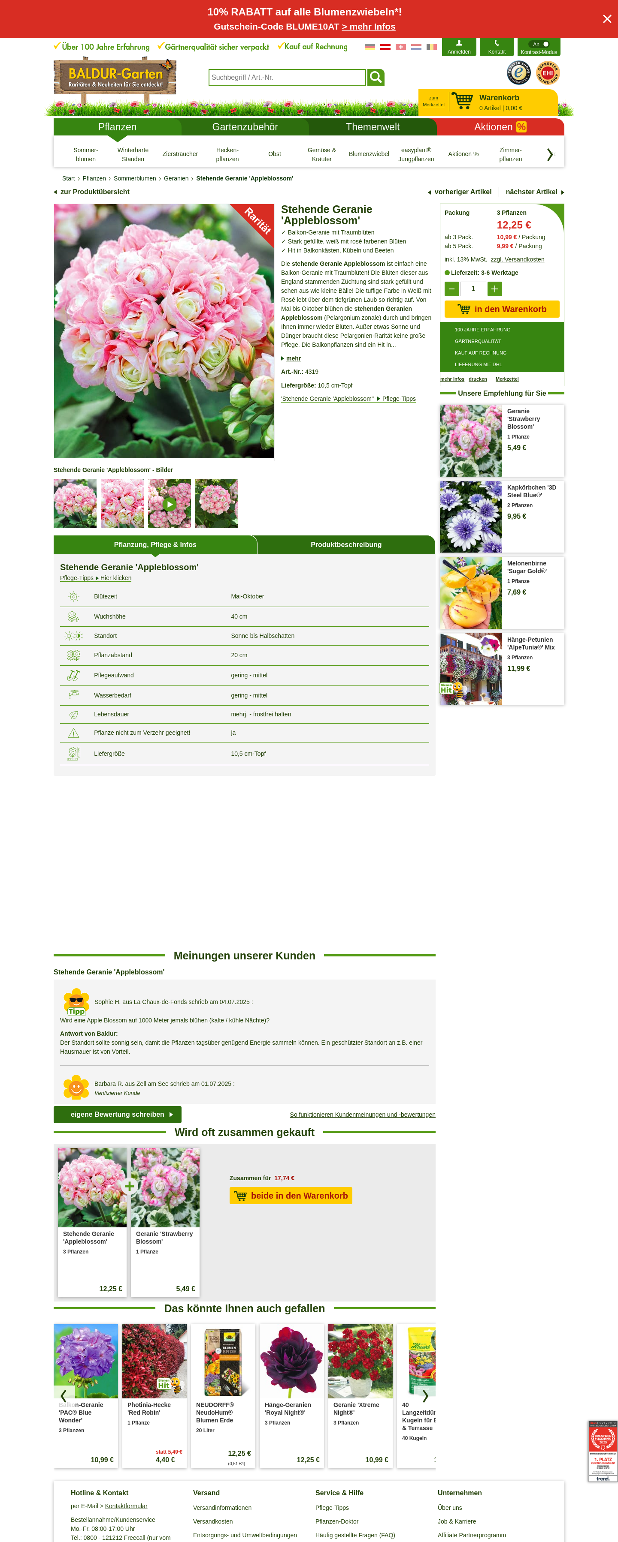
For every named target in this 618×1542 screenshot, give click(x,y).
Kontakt (497, 52)
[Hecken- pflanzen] (227, 154)
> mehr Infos (368, 26)
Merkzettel (507, 379)
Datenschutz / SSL (190, 1497)
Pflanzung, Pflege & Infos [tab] (155, 544)
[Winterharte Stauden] (133, 154)
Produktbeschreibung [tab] (346, 544)
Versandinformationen (222, 1335)
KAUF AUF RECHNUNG (480, 352)
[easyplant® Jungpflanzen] (416, 154)
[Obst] (274, 154)
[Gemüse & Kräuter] (321, 154)
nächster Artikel (531, 191)
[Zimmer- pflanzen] (510, 154)
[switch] (539, 47)
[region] (245, 869)
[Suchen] (376, 77)
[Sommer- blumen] (85, 154)
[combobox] (287, 77)
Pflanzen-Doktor (336, 1348)
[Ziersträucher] (180, 154)
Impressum (311, 1497)
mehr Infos (452, 379)
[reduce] (452, 289)
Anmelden (459, 52)
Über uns (450, 1335)
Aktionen (500, 126)
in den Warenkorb (502, 309)
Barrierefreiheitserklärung (471, 1376)
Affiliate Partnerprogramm (472, 1362)
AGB (149, 1497)
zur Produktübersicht (95, 191)
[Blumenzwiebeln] (369, 154)
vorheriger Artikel (463, 191)
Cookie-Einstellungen (256, 1497)
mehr (293, 358)
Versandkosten (213, 1348)
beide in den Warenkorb (291, 1023)
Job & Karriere (457, 1348)
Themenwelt (373, 126)
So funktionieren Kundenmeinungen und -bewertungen (363, 941)
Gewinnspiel (331, 1376)
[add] (495, 289)
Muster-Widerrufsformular (439, 1497)
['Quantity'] (473, 289)
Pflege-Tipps (332, 1335)
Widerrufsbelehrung (364, 1497)
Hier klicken (95, 578)
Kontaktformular (126, 1333)
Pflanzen (117, 126)
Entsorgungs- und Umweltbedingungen (245, 1362)
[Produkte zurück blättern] (64, 1223)
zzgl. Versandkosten (517, 259)
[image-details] (169, 504)
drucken (478, 379)
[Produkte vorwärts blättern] (425, 1223)
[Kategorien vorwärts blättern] (550, 154)
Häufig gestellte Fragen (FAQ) (355, 1362)
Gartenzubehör (245, 126)
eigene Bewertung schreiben (117, 941)
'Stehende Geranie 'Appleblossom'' (348, 398)
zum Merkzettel (434, 101)
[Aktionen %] (463, 154)
